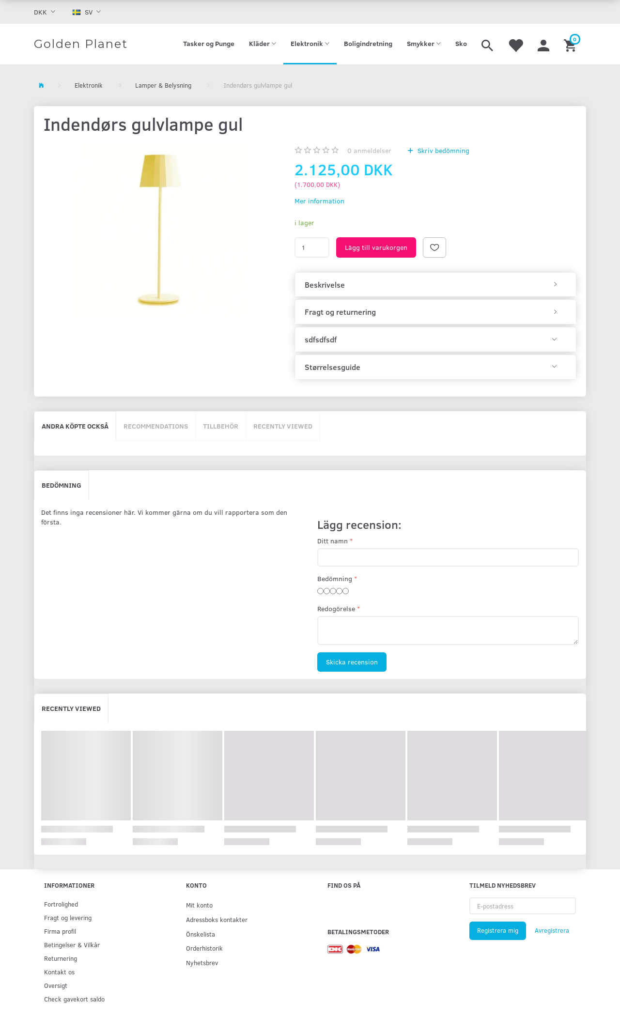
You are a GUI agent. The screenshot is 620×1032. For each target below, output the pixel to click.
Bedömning (61, 485)
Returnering (60, 958)
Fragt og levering (68, 917)
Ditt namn (332, 540)
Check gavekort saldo (74, 999)
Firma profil (60, 931)
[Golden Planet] (81, 44)
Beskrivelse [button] (325, 285)
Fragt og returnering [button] (340, 312)
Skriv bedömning (442, 150)
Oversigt (55, 985)
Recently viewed (282, 426)
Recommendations (156, 426)
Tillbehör (220, 426)
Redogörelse (336, 608)
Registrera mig (497, 930)
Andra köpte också (75, 426)
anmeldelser (369, 150)
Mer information (319, 200)
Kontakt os (59, 972)
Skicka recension (352, 661)
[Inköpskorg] (571, 44)
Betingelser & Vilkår (72, 944)
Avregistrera (552, 930)
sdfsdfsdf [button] (321, 339)
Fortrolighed (61, 904)
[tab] (435, 285)
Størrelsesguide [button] (332, 367)
